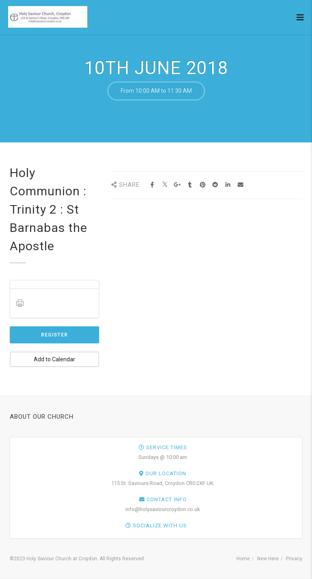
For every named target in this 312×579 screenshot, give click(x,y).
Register (54, 335)
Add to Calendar (54, 359)
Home (243, 559)
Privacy (294, 559)
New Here (268, 559)
